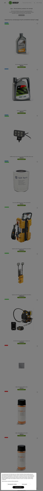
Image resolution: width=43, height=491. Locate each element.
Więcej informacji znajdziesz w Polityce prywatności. (10, 481)
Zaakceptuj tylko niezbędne (12, 484)
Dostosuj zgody (24, 484)
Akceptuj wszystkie (18, 487)
